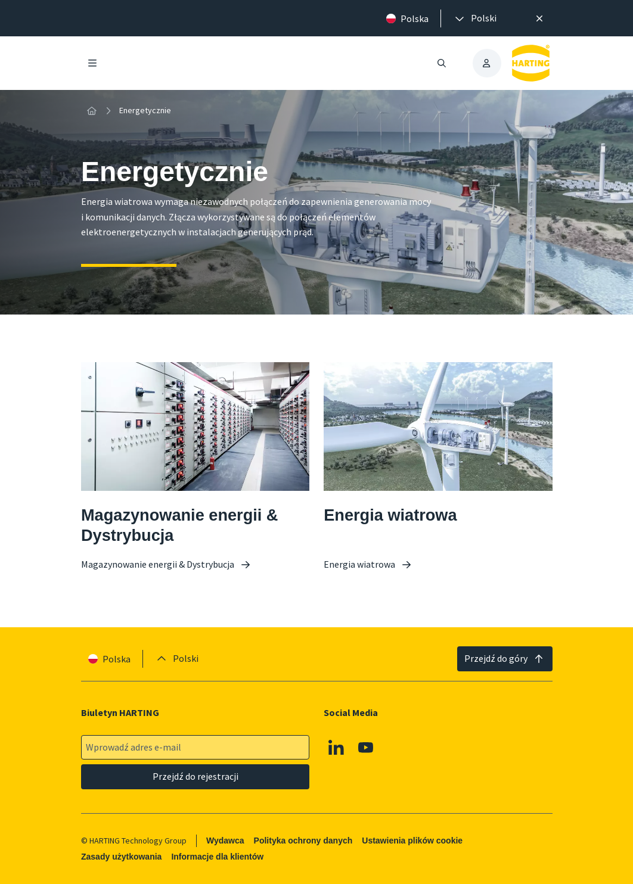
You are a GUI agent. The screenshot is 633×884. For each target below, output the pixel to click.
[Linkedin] (336, 747)
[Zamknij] (540, 18)
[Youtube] (365, 747)
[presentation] (475, 18)
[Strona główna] (92, 111)
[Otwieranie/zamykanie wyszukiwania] (441, 63)
